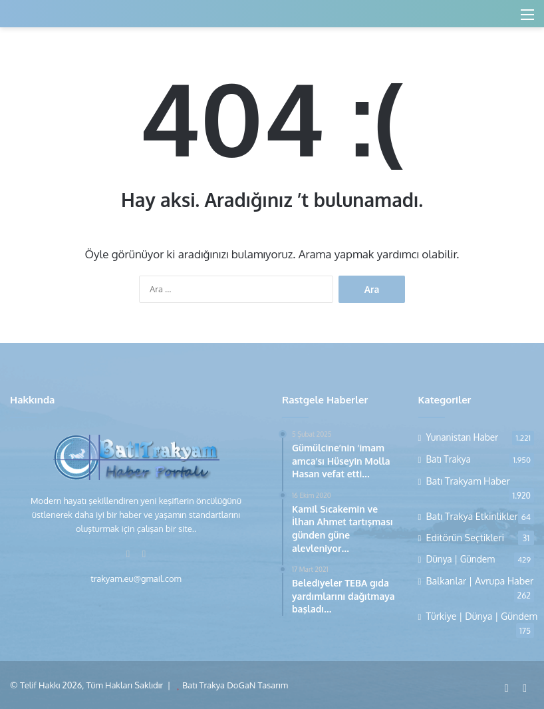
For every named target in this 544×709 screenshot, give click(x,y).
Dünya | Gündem (460, 559)
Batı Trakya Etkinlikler (472, 516)
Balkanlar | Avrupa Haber (480, 581)
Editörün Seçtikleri (465, 537)
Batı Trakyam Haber (468, 481)
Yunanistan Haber (462, 437)
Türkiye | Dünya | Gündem (481, 616)
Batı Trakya (448, 459)
